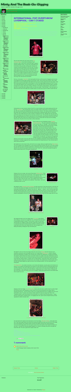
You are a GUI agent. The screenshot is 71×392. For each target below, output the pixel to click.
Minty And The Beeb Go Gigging (24, 4)
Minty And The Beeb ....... (13, 9)
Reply (17, 349)
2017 (3, 20)
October (4, 29)
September (5, 30)
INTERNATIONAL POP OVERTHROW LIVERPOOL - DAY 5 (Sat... (6, 43)
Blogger (43, 389)
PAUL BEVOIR (5, 89)
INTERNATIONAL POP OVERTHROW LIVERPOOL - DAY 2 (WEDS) (6, 60)
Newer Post (17, 368)
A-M (17, 346)
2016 (3, 22)
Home (36, 368)
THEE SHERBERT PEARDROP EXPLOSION (5, 81)
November (5, 27)
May (4, 34)
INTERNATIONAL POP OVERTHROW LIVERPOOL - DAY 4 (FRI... (6, 49)
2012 (3, 93)
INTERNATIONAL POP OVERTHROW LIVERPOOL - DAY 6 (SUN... (6, 38)
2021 (3, 16)
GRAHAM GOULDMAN (5, 71)
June (4, 33)
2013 (3, 26)
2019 (3, 17)
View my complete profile (12, 11)
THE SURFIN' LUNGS (5, 91)
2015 (3, 23)
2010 (3, 96)
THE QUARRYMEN (5, 68)
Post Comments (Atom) (39, 372)
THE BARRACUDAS (6, 78)
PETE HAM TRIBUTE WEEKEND (5, 73)
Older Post (55, 368)
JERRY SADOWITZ (5, 84)
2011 (3, 95)
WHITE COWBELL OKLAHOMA (5, 87)
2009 (3, 98)
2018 (3, 19)
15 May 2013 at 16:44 (23, 346)
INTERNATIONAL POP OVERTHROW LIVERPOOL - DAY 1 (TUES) (6, 65)
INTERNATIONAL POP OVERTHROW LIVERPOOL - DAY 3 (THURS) (6, 54)
